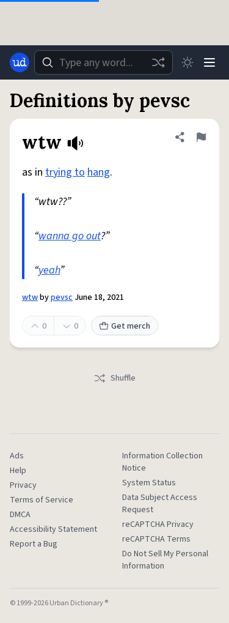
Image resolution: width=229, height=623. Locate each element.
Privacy (23, 485)
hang (98, 172)
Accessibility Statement (53, 529)
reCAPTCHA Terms (156, 539)
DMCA (20, 515)
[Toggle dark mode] (187, 62)
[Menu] (209, 62)
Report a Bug (33, 544)
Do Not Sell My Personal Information (165, 560)
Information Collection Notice (162, 462)
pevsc (62, 297)
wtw (30, 297)
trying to (65, 172)
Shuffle (114, 378)
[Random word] (158, 62)
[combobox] (103, 62)
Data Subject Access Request (159, 503)
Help (18, 470)
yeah (49, 270)
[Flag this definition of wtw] (201, 137)
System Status (149, 483)
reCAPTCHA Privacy (158, 524)
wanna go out (69, 236)
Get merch (124, 326)
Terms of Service (41, 500)
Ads (17, 456)
